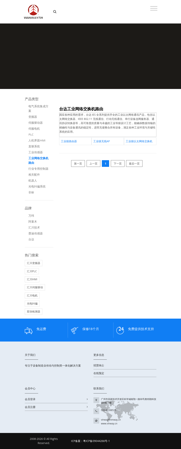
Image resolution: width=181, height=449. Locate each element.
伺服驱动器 (35, 122)
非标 (31, 192)
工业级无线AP (101, 141)
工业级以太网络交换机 (139, 141)
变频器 (32, 117)
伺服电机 (34, 128)
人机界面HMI (36, 140)
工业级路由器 (69, 141)
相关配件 (34, 174)
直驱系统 (34, 146)
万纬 (31, 215)
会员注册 (30, 407)
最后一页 (134, 163)
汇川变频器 (33, 263)
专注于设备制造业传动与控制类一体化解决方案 (53, 365)
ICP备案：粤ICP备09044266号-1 (90, 441)
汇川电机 (32, 295)
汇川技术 (34, 227)
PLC (30, 134)
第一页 (78, 163)
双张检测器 (33, 311)
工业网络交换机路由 (38, 160)
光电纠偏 (32, 303)
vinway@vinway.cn (111, 419)
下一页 (118, 163)
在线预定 (98, 373)
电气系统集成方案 (38, 108)
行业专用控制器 (38, 168)
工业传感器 (35, 152)
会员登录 (30, 399)
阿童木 (32, 221)
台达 (31, 239)
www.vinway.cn (109, 423)
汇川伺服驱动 (35, 287)
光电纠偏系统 (37, 186)
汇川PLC (32, 271)
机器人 (32, 180)
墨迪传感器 (35, 233)
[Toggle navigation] (153, 8)
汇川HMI (32, 279)
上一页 (93, 163)
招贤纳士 (98, 365)
